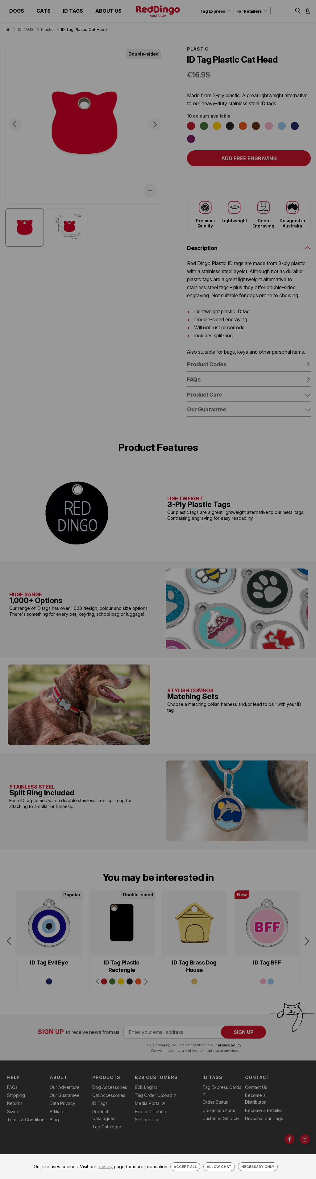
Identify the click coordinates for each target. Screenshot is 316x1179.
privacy (105, 1166)
